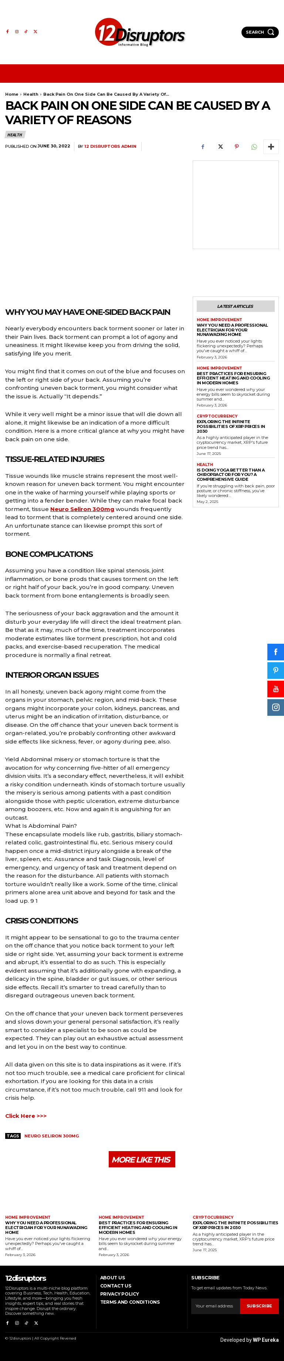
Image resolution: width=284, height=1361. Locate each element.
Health (30, 94)
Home (11, 94)
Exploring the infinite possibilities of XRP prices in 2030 (231, 426)
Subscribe (259, 1306)
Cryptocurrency (217, 416)
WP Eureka (266, 1340)
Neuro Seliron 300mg (82, 509)
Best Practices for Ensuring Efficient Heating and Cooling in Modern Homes (233, 378)
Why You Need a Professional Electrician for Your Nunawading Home (232, 330)
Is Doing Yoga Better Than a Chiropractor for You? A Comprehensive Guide (231, 474)
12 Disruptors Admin (110, 146)
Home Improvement (219, 320)
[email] (215, 1306)
